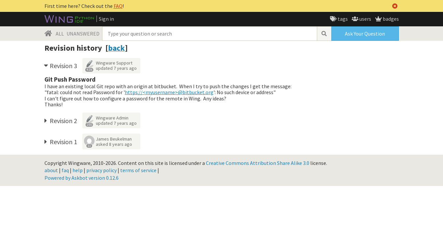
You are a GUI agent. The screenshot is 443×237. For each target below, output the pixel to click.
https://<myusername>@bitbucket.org (169, 92)
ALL (60, 33)
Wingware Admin (112, 118)
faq (65, 170)
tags (342, 18)
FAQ (118, 6)
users (364, 18)
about (51, 170)
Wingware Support (114, 63)
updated (116, 68)
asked (114, 144)
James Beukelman (114, 139)
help (77, 170)
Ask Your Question (365, 33)
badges (390, 18)
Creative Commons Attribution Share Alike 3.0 (257, 163)
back (116, 48)
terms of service (138, 170)
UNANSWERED (83, 33)
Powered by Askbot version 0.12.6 (81, 177)
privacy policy (101, 170)
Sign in (106, 18)
